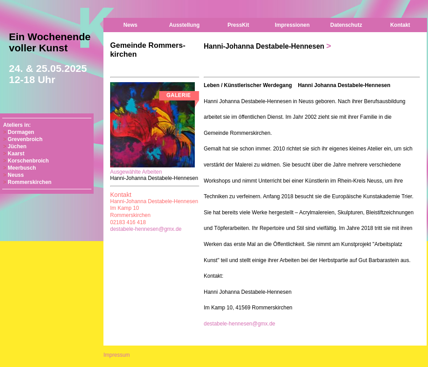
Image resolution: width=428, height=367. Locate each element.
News (130, 25)
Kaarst (16, 153)
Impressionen (292, 25)
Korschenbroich (28, 161)
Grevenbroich (25, 139)
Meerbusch (22, 168)
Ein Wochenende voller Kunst (50, 58)
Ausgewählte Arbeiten (154, 172)
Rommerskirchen (29, 182)
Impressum (116, 355)
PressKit (238, 25)
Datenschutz (346, 25)
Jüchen (17, 146)
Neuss (16, 175)
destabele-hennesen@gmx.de (145, 229)
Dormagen (21, 132)
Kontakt (400, 25)
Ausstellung (184, 25)
